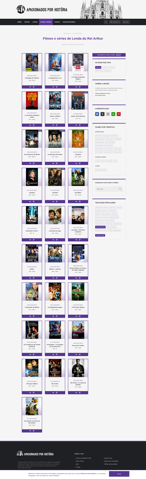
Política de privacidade (110, 464)
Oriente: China (108, 148)
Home (19, 22)
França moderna (106, 214)
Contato (78, 467)
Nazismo (98, 214)
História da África (117, 152)
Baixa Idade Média (110, 142)
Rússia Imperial (117, 223)
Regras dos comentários (111, 461)
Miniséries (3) (99, 70)
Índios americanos (100, 223)
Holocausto (114, 214)
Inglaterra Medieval (113, 217)
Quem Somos (80, 461)
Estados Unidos (99, 148)
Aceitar (119, 474)
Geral (115, 161)
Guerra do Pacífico (111, 227)
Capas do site (108, 458)
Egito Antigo (106, 135)
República (109, 161)
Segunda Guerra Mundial (101, 207)
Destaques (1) (107, 70)
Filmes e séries (46, 22)
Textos (27, 22)
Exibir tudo (98, 67)
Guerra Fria (109, 223)
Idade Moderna (99, 145)
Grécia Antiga (109, 139)
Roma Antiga (118, 139)
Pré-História (98, 135)
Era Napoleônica (112, 210)
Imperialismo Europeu (101, 210)
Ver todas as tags (100, 235)
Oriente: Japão (117, 148)
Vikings (107, 220)
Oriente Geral (99, 152)
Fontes (57, 22)
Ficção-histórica (69, 22)
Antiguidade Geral (100, 139)
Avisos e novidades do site (83, 458)
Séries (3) (112, 67)
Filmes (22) (105, 67)
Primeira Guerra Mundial (101, 217)
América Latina (107, 152)
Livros (35, 22)
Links (77, 464)
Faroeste (119, 207)
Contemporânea (108, 145)
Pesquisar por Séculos (101, 169)
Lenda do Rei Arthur (77, 33)
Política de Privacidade (88, 473)
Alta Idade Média (100, 142)
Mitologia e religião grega (114, 230)
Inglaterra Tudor (99, 220)
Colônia (97, 161)
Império (103, 161)
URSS (112, 220)
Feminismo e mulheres (101, 230)
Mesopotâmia (114, 135)
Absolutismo (112, 207)
